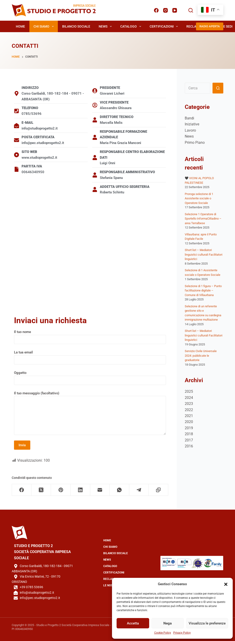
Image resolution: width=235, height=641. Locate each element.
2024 (189, 397)
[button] (226, 584)
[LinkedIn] (80, 490)
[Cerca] (190, 10)
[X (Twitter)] (41, 490)
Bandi (189, 118)
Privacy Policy (182, 632)
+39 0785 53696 (31, 587)
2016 (189, 446)
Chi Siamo (45, 26)
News (106, 26)
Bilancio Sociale (76, 26)
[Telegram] (139, 490)
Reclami (193, 26)
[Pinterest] (60, 490)
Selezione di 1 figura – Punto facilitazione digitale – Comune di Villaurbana (203, 290)
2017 (189, 440)
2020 (189, 422)
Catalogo (131, 26)
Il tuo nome (90, 336)
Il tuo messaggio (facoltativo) (90, 413)
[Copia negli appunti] (158, 490)
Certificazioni (165, 26)
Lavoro (190, 130)
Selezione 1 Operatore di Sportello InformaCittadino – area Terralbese (203, 218)
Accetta (133, 623)
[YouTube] (174, 10)
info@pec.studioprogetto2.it (40, 598)
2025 (189, 391)
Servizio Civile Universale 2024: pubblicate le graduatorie (201, 355)
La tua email (90, 356)
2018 (189, 434)
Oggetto (90, 376)
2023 (189, 403)
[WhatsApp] (119, 490)
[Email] (100, 490)
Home (20, 26)
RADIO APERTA (209, 26)
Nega (167, 623)
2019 (189, 428)
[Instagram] (165, 10)
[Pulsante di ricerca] (218, 88)
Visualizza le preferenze (207, 623)
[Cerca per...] (197, 88)
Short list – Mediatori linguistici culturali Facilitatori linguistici (203, 254)
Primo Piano (195, 142)
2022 (189, 410)
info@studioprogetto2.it (37, 592)
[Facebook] (156, 10)
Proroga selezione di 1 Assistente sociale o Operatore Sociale (199, 198)
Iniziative (192, 124)
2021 (189, 416)
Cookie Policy (162, 632)
